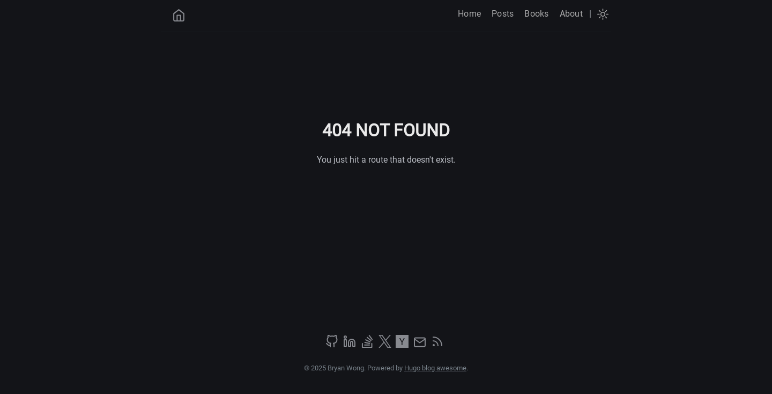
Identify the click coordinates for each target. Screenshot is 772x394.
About (571, 14)
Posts (503, 14)
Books (536, 14)
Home (469, 14)
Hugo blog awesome (435, 368)
